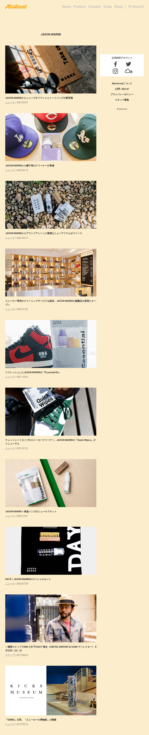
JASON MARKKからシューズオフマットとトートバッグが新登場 (39, 98)
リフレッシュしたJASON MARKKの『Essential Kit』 (33, 372)
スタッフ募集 (122, 99)
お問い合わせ (122, 89)
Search (138, 6)
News (66, 6)
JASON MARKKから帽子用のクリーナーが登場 (29, 165)
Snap (107, 6)
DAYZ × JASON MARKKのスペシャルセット (28, 579)
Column (94, 6)
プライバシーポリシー (122, 94)
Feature (79, 6)
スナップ (10, 655)
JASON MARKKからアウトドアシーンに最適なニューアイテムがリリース (43, 233)
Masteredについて (122, 83)
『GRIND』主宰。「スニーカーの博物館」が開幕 (30, 719)
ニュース (10, 102)
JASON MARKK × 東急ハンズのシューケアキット (31, 511)
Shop (118, 6)
